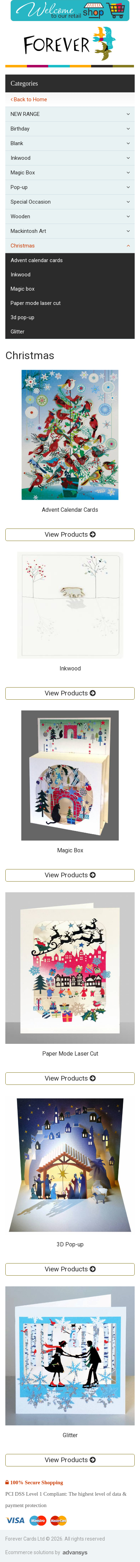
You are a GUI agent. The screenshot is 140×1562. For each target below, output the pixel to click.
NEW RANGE (73, 114)
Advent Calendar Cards (37, 260)
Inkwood (73, 158)
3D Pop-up (22, 317)
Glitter (17, 331)
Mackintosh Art (73, 231)
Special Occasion (73, 202)
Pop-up (73, 187)
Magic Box (73, 172)
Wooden (73, 216)
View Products (70, 534)
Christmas (73, 246)
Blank (73, 143)
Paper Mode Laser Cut (36, 303)
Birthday (73, 129)
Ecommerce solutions (30, 1552)
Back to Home (29, 99)
